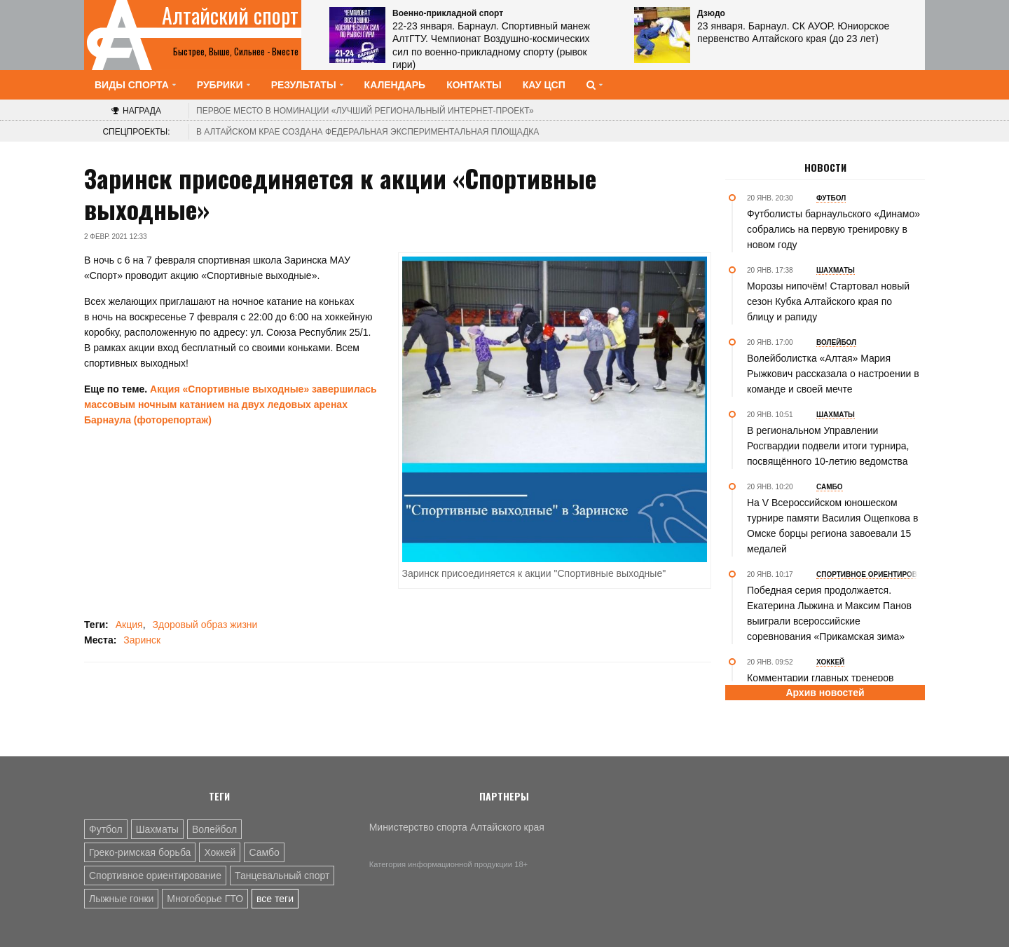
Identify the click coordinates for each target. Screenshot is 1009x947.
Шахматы (157, 829)
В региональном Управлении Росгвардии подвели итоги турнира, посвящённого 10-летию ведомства (828, 446)
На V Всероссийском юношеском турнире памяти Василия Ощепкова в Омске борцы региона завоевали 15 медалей (832, 525)
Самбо (264, 852)
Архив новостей (824, 692)
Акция (129, 624)
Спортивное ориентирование (155, 875)
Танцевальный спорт (282, 875)
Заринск (141, 640)
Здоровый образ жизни (205, 624)
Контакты (473, 84)
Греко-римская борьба (140, 852)
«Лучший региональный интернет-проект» (365, 111)
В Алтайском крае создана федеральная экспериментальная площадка (367, 132)
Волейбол (214, 829)
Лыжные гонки (121, 898)
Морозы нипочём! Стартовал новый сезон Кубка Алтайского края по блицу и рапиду (828, 301)
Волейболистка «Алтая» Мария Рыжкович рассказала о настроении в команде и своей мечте (833, 374)
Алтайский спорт (230, 15)
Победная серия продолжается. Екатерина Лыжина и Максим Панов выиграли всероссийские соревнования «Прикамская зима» (829, 613)
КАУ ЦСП (544, 84)
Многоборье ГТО (205, 898)
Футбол (106, 829)
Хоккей (219, 852)
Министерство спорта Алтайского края (456, 827)
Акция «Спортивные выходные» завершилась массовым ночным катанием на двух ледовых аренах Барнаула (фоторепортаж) (230, 404)
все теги (275, 898)
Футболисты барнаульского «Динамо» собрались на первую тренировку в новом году (833, 229)
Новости (825, 167)
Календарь (395, 84)
